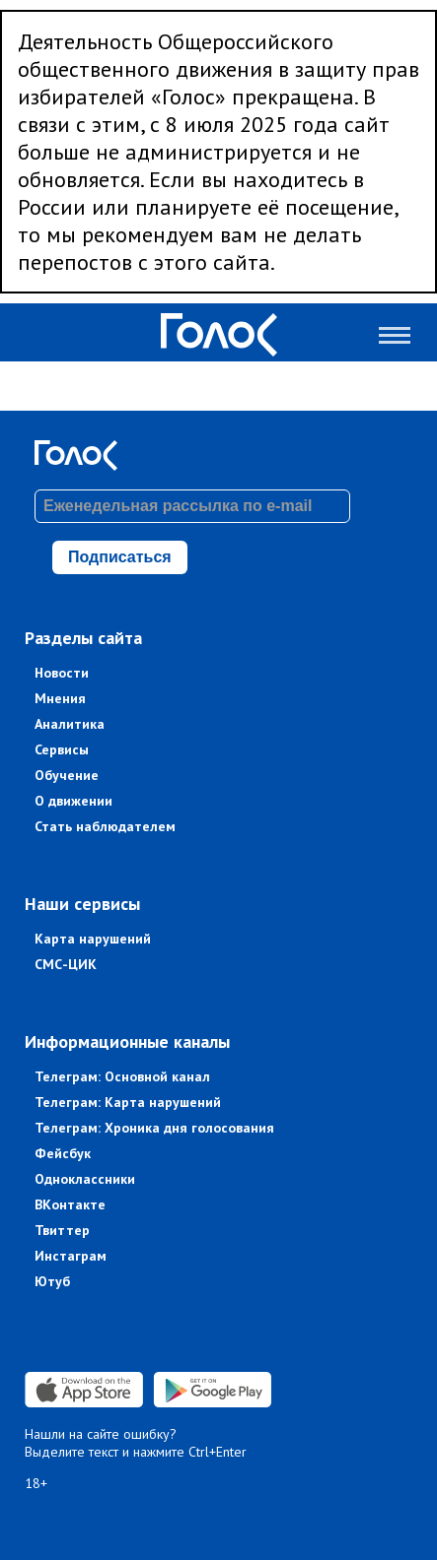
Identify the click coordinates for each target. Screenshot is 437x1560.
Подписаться (120, 557)
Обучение (67, 775)
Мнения (60, 698)
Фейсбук (63, 1153)
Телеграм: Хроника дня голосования (154, 1128)
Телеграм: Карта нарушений (128, 1102)
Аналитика (70, 724)
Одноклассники (85, 1179)
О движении (73, 801)
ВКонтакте (70, 1204)
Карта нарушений (93, 938)
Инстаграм (71, 1256)
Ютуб (52, 1281)
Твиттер (62, 1230)
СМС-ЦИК (66, 964)
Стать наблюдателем (105, 826)
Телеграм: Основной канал (122, 1076)
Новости (62, 673)
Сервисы (62, 749)
